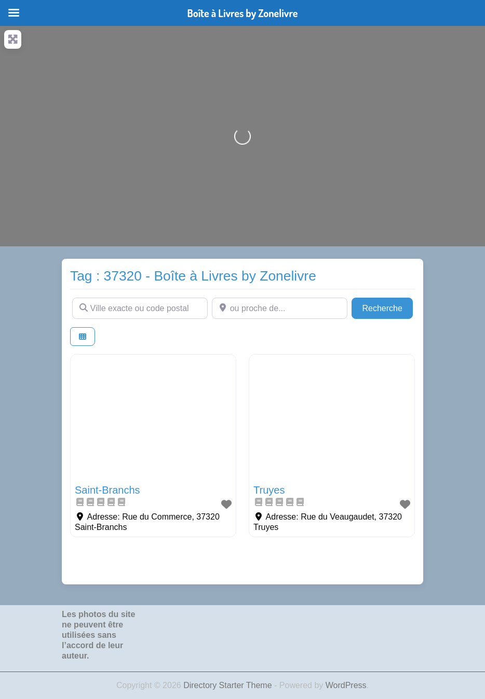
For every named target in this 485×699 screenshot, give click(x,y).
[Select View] (82, 336)
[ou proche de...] (279, 308)
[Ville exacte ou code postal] (140, 308)
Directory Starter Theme (228, 685)
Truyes (269, 490)
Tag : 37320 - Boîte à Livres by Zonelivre (193, 276)
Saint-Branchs (107, 490)
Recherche (387, 307)
